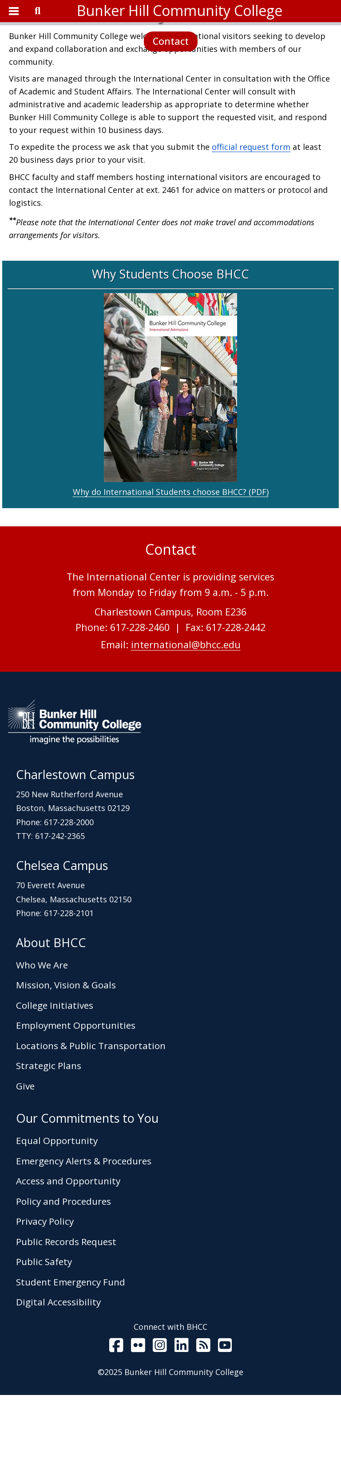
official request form (251, 228)
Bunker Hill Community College (179, 10)
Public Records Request (66, 1323)
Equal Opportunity (57, 1222)
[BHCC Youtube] (225, 1429)
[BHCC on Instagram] (160, 1429)
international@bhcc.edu (186, 726)
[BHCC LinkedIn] (181, 1429)
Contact (171, 81)
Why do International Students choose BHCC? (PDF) (171, 573)
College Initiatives (54, 1087)
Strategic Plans (48, 1147)
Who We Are (42, 1047)
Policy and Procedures (63, 1283)
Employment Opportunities (75, 1107)
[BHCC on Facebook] (116, 1429)
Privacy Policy (45, 1303)
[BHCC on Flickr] (138, 1429)
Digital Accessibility (58, 1384)
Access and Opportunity (68, 1263)
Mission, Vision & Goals (66, 1067)
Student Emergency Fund (70, 1364)
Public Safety (44, 1343)
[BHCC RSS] (203, 1429)
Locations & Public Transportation (91, 1127)
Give (25, 1168)
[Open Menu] (13, 11)
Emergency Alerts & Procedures (83, 1243)
